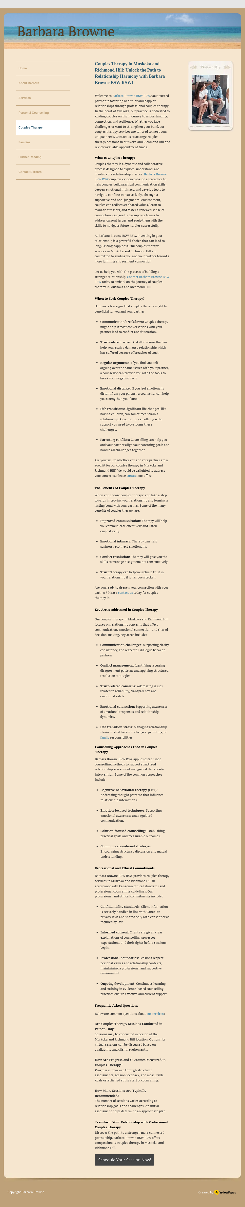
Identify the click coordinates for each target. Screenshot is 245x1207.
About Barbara (29, 83)
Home (23, 68)
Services (25, 98)
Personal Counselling (34, 112)
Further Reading (30, 157)
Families (24, 142)
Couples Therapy (30, 127)
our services (155, 1013)
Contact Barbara (30, 172)
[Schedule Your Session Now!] (124, 1160)
